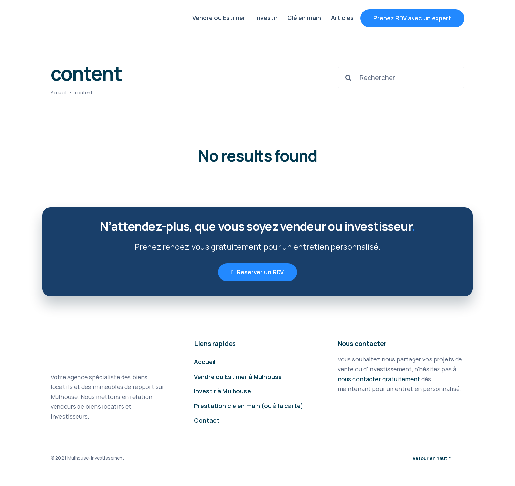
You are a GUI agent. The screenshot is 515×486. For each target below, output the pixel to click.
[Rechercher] (401, 77)
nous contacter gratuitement (379, 379)
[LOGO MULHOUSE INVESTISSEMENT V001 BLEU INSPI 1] (91, 14)
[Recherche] (348, 77)
